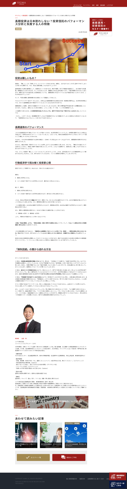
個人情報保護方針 (71, 479)
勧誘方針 (82, 479)
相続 (97, 5)
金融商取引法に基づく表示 (96, 479)
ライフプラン (86, 5)
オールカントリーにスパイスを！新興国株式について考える (57, 402)
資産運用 (102, 5)
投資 (93, 5)
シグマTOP (110, 5)
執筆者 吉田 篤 (21, 338)
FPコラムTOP (77, 5)
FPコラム (18, 15)
